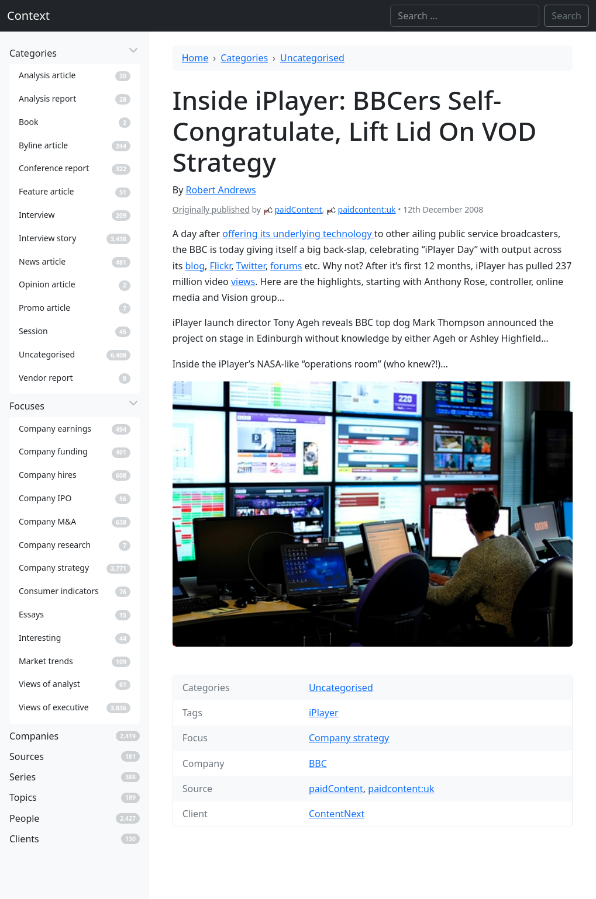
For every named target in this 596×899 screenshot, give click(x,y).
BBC (318, 763)
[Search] (464, 16)
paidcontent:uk (367, 209)
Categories (244, 57)
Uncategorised (312, 57)
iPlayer (324, 712)
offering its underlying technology (298, 233)
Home (195, 57)
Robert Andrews (220, 189)
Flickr (220, 265)
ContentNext (336, 813)
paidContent (298, 209)
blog (195, 265)
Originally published (211, 209)
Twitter (251, 265)
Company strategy (349, 737)
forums (286, 265)
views (243, 281)
